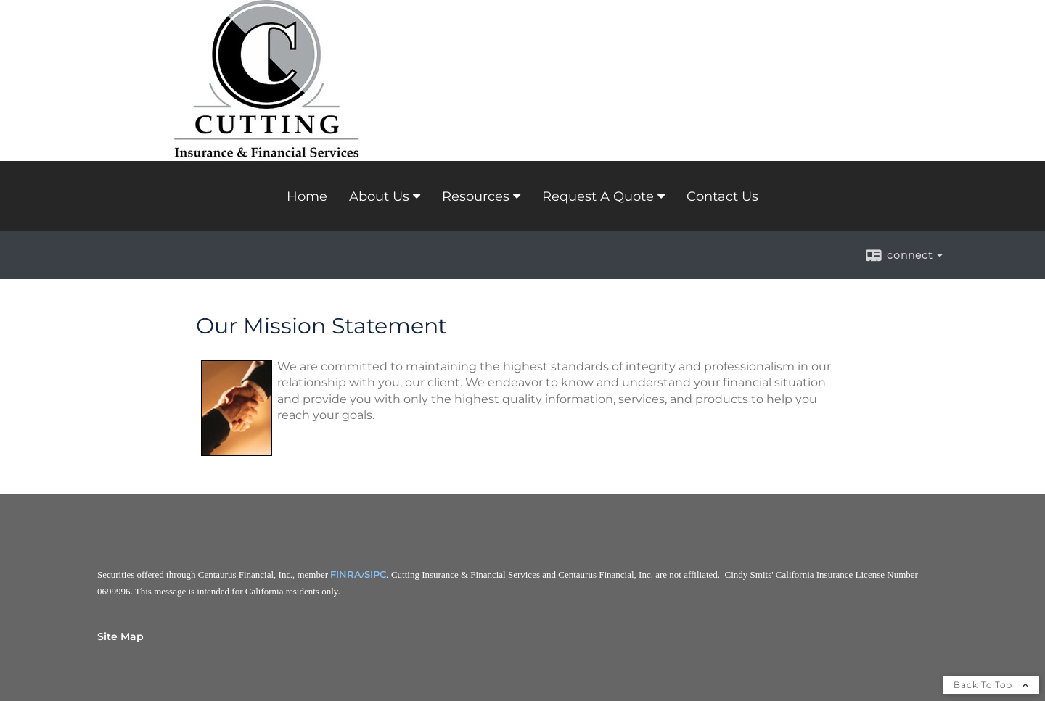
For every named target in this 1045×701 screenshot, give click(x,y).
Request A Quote (598, 196)
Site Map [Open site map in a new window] (120, 636)
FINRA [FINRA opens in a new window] (345, 574)
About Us (379, 196)
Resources (475, 196)
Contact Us (722, 196)
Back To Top (991, 684)
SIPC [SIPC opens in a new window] (375, 574)
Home (307, 196)
